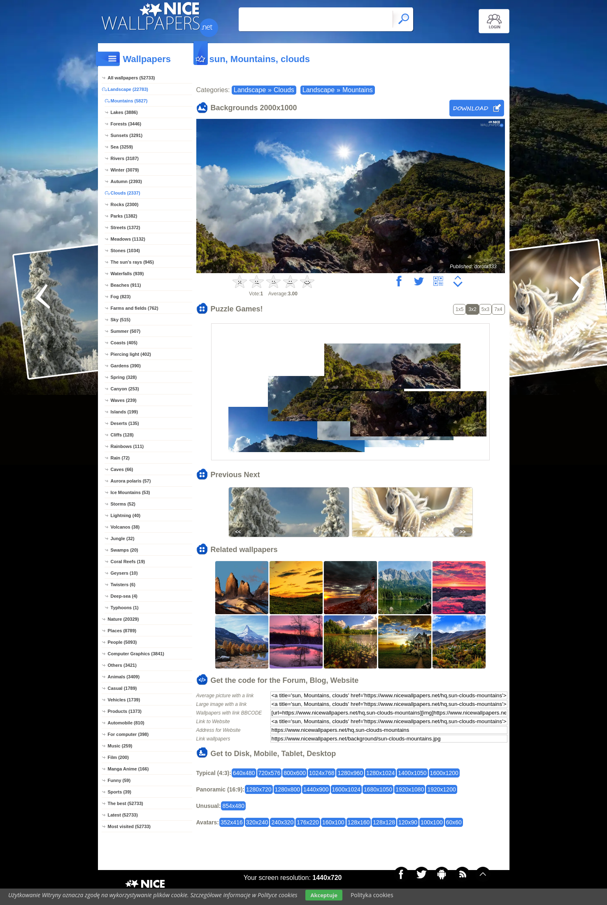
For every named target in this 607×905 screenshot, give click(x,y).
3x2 (472, 309)
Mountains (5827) (129, 100)
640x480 (244, 773)
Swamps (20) (124, 550)
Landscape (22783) (128, 89)
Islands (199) (124, 411)
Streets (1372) (125, 227)
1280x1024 (380, 773)
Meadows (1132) (128, 239)
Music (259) (120, 745)
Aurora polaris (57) (131, 480)
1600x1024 (346, 789)
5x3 (485, 309)
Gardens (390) (126, 365)
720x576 (269, 773)
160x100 (333, 822)
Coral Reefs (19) (128, 561)
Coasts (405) (124, 342)
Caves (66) (122, 469)
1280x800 (287, 789)
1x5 (459, 309)
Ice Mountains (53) (130, 492)
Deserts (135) (125, 423)
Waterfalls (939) (127, 273)
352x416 (232, 822)
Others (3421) (122, 665)
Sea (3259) (122, 146)
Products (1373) (125, 711)
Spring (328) (124, 377)
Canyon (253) (125, 388)
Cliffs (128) (122, 434)
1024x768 (322, 773)
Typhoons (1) (125, 607)
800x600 (295, 773)
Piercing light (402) (131, 354)
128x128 (384, 822)
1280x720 (259, 789)
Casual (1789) (122, 688)
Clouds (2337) (125, 192)
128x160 (359, 822)
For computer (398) (128, 734)
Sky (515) (120, 319)
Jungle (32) (123, 538)
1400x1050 (412, 773)
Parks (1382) (124, 215)
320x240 (257, 822)
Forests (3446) (126, 123)
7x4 (498, 309)
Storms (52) (123, 503)
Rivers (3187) (125, 158)
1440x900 (316, 789)
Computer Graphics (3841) (136, 653)
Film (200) (118, 757)
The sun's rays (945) (132, 262)
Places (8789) (122, 630)
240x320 (282, 822)
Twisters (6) (123, 584)
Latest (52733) (123, 814)
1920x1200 (441, 789)
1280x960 (350, 773)
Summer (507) (126, 331)
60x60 (454, 822)
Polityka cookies (372, 895)
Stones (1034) (125, 250)
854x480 (233, 806)
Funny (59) (119, 780)
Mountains (357, 89)
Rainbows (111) (127, 446)
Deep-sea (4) (124, 596)
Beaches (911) (126, 285)
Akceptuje (323, 895)
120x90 (407, 822)
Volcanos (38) (125, 526)
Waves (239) (124, 400)
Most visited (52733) (129, 826)
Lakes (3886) (124, 112)
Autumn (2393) (126, 181)
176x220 (308, 822)
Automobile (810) (126, 722)
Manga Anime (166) (128, 768)
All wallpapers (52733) (131, 77)
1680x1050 (378, 789)
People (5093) (122, 642)
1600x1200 (444, 773)
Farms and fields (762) (134, 308)
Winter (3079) (125, 169)
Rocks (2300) (125, 204)
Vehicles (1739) (124, 699)
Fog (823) (121, 296)
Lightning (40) (126, 515)
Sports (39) (119, 791)
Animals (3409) (124, 676)
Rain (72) (120, 457)
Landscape (250, 89)
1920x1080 (409, 789)
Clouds (284, 89)
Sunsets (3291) (127, 135)
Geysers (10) (124, 573)
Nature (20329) (123, 619)
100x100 (432, 822)
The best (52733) (125, 803)
